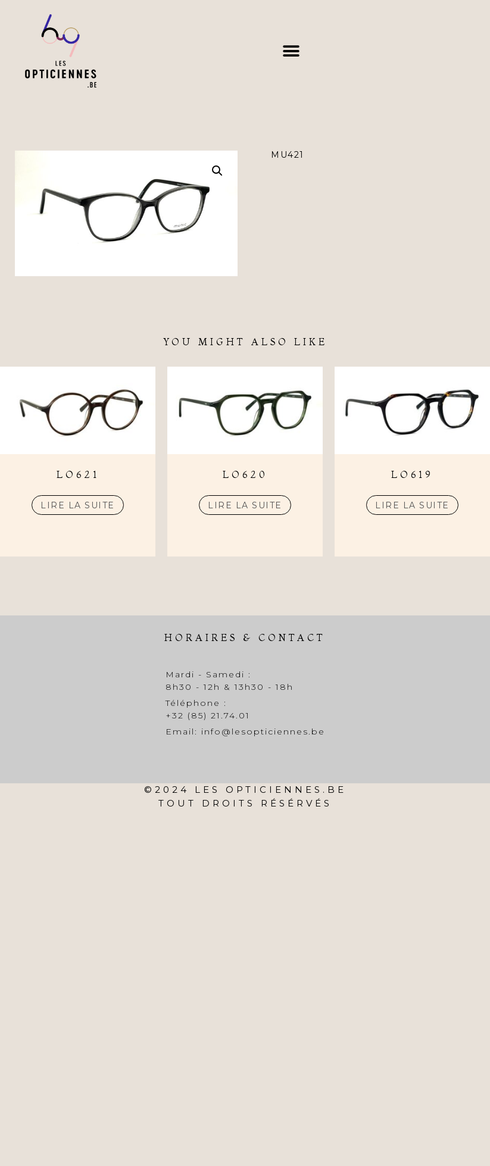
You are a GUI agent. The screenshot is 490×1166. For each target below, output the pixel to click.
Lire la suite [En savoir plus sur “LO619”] (412, 505)
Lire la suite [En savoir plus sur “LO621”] (77, 505)
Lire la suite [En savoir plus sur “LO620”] (245, 505)
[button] (290, 50)
